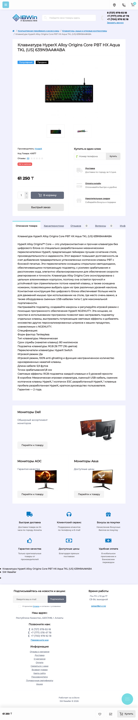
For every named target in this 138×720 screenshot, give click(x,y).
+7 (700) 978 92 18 (117, 19)
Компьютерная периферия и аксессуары (38, 31)
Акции (39, 684)
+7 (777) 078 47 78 (118, 16)
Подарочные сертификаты (39, 680)
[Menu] (5, 4)
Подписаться (57, 599)
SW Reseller (9, 572)
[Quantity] (21, 195)
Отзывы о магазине (39, 651)
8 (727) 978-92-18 (117, 12)
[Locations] (114, 4)
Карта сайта (39, 673)
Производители (39, 677)
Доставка (90, 168)
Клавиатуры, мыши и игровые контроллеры (84, 31)
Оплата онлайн (93, 183)
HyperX (38, 148)
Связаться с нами (39, 666)
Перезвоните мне (40, 640)
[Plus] (26, 193)
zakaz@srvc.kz (98, 606)
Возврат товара (40, 669)
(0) (28, 158)
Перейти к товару (32, 445)
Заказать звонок (115, 22)
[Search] (45, 18)
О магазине (39, 659)
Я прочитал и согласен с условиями (41, 606)
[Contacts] (123, 4)
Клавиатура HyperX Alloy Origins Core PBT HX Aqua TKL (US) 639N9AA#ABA (47, 568)
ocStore (75, 697)
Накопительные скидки (97, 198)
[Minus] (26, 197)
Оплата (36, 606)
